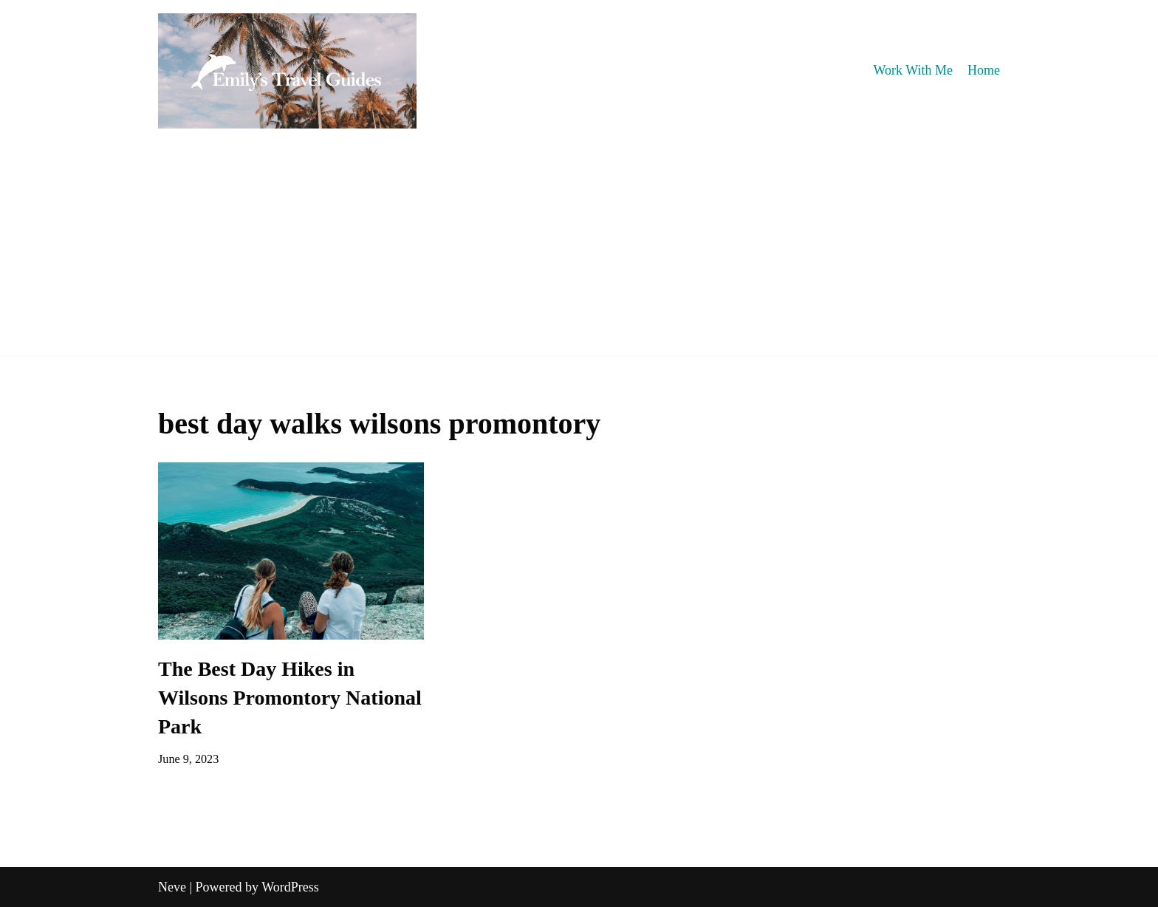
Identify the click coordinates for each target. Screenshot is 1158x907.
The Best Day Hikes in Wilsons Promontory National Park (290, 697)
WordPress (290, 887)
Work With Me (913, 70)
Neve (172, 887)
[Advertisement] (579, 252)
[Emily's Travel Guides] (287, 71)
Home (983, 70)
